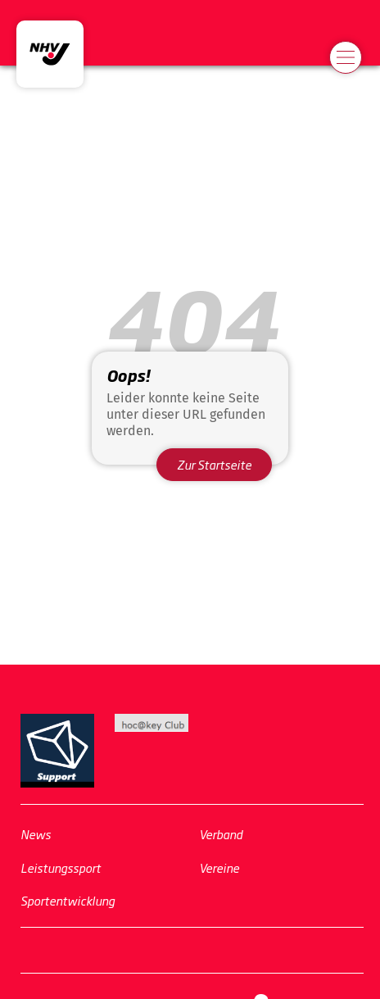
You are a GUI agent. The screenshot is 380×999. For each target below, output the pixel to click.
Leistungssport (60, 867)
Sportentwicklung (67, 900)
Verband (220, 833)
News (35, 833)
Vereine (219, 867)
